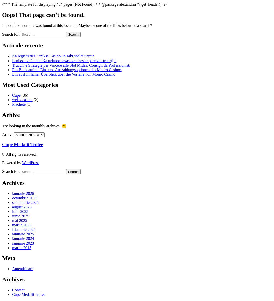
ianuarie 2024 (23, 238)
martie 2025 (21, 225)
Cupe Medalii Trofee (22, 144)
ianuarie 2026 (23, 193)
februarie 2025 (24, 229)
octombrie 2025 (24, 198)
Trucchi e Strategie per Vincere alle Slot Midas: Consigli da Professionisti (71, 65)
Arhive (7, 134)
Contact (18, 290)
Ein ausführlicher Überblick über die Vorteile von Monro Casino (63, 74)
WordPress (30, 163)
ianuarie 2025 (23, 234)
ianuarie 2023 (23, 243)
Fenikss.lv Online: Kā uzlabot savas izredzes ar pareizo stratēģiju (64, 60)
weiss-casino (22, 100)
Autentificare (22, 269)
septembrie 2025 (25, 202)
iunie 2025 (20, 216)
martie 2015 (21, 248)
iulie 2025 (20, 211)
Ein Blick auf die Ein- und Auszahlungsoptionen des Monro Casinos (67, 70)
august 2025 (22, 207)
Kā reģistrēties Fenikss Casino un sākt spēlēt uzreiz (53, 56)
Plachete (19, 104)
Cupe (16, 95)
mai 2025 (19, 220)
